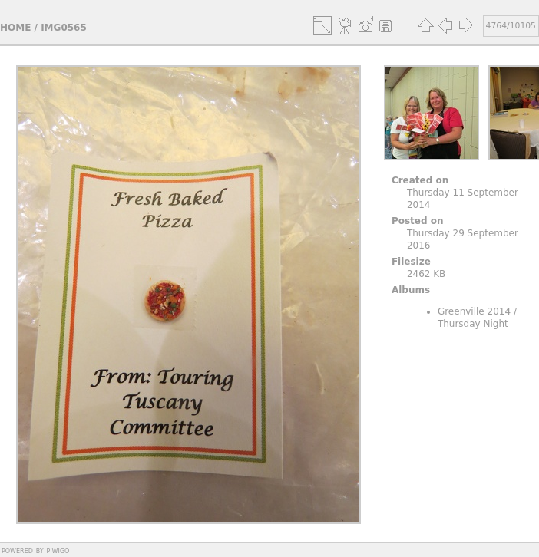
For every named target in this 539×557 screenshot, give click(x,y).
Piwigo (57, 550)
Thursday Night (473, 323)
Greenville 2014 (474, 311)
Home (15, 27)
